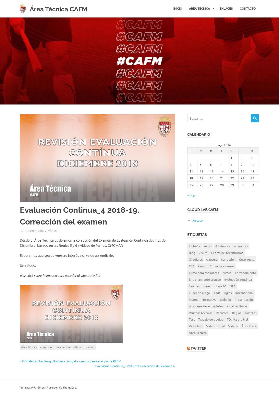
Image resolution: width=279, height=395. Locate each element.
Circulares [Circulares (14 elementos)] (196, 259)
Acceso (198, 220)
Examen (89, 347)
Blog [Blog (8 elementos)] (192, 253)
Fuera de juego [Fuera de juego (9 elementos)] (199, 293)
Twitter (198, 348)
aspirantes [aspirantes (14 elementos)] (241, 246)
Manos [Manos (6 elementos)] (193, 299)
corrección (46, 347)
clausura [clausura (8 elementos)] (212, 259)
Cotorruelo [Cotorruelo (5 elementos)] (246, 259)
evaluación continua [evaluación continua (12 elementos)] (238, 279)
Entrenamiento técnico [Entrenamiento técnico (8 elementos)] (205, 279)
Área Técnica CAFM (64, 8)
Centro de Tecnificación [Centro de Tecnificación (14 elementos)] (227, 253)
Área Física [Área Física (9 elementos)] (249, 326)
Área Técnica (201, 8)
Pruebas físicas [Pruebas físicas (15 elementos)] (237, 306)
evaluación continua (68, 347)
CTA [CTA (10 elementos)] (192, 266)
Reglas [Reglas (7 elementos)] (236, 313)
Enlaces (226, 8)
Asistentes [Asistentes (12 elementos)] (222, 246)
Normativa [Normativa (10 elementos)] (209, 299)
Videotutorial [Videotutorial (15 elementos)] (215, 326)
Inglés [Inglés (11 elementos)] (228, 293)
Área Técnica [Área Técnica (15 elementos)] (198, 333)
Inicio (177, 8)
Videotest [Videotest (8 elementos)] (196, 326)
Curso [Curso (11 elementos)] (202, 266)
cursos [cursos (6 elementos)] (227, 273)
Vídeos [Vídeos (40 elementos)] (233, 326)
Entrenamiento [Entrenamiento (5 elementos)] (245, 273)
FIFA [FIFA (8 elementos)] (232, 286)
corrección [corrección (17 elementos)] (228, 259)
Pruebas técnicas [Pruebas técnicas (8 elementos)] (200, 313)
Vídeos (52, 230)
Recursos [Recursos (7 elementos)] (222, 313)
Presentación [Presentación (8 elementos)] (244, 299)
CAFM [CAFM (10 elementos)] (203, 253)
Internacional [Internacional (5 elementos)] (244, 293)
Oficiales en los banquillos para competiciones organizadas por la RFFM (71, 361)
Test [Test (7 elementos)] (192, 319)
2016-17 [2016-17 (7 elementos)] (194, 246)
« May (191, 195)
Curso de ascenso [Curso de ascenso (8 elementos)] (222, 266)
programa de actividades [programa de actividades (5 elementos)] (206, 306)
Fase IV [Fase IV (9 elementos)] (221, 286)
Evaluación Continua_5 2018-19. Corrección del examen (133, 366)
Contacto (248, 8)
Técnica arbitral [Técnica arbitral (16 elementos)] (237, 319)
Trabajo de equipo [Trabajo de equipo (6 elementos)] (210, 319)
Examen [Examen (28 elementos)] (194, 286)
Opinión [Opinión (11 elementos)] (225, 299)
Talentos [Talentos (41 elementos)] (251, 313)
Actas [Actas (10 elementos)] (208, 246)
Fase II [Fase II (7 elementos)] (208, 286)
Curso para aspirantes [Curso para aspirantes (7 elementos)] (204, 273)
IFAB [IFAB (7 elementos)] (216, 293)
